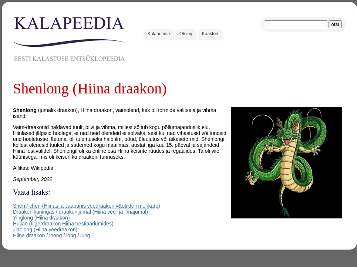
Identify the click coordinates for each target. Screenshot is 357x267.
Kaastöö (210, 33)
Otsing (185, 33)
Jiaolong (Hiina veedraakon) (45, 230)
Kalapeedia (159, 33)
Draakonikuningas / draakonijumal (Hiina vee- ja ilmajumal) (80, 212)
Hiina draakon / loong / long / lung (51, 235)
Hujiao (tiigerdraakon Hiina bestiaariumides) (63, 224)
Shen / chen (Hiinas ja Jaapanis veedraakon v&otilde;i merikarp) (86, 206)
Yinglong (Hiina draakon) (41, 218)
